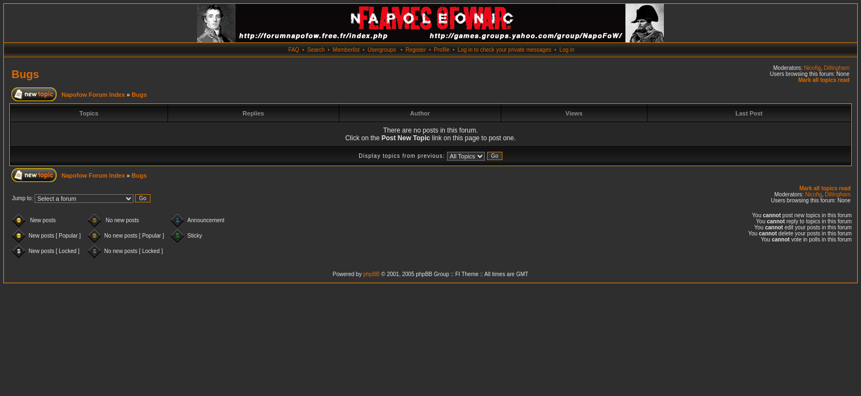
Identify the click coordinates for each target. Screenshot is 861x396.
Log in (567, 50)
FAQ (293, 50)
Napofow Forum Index (93, 94)
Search (316, 50)
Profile (441, 50)
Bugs (25, 74)
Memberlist (346, 50)
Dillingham (836, 68)
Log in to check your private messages (504, 50)
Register (415, 50)
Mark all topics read (823, 80)
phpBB (371, 274)
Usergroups (381, 50)
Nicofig (812, 68)
